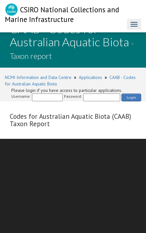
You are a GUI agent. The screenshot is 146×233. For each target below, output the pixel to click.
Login (131, 97)
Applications (90, 77)
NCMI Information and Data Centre (38, 77)
